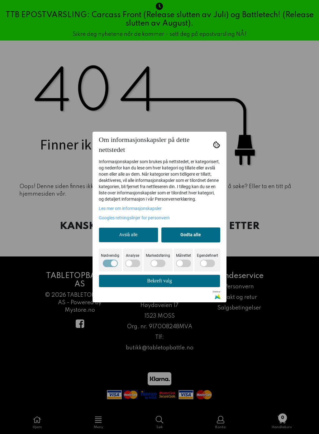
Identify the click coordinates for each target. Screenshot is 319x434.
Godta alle (190, 234)
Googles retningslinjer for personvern (134, 217)
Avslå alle (128, 234)
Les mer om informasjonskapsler (130, 208)
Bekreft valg (159, 280)
